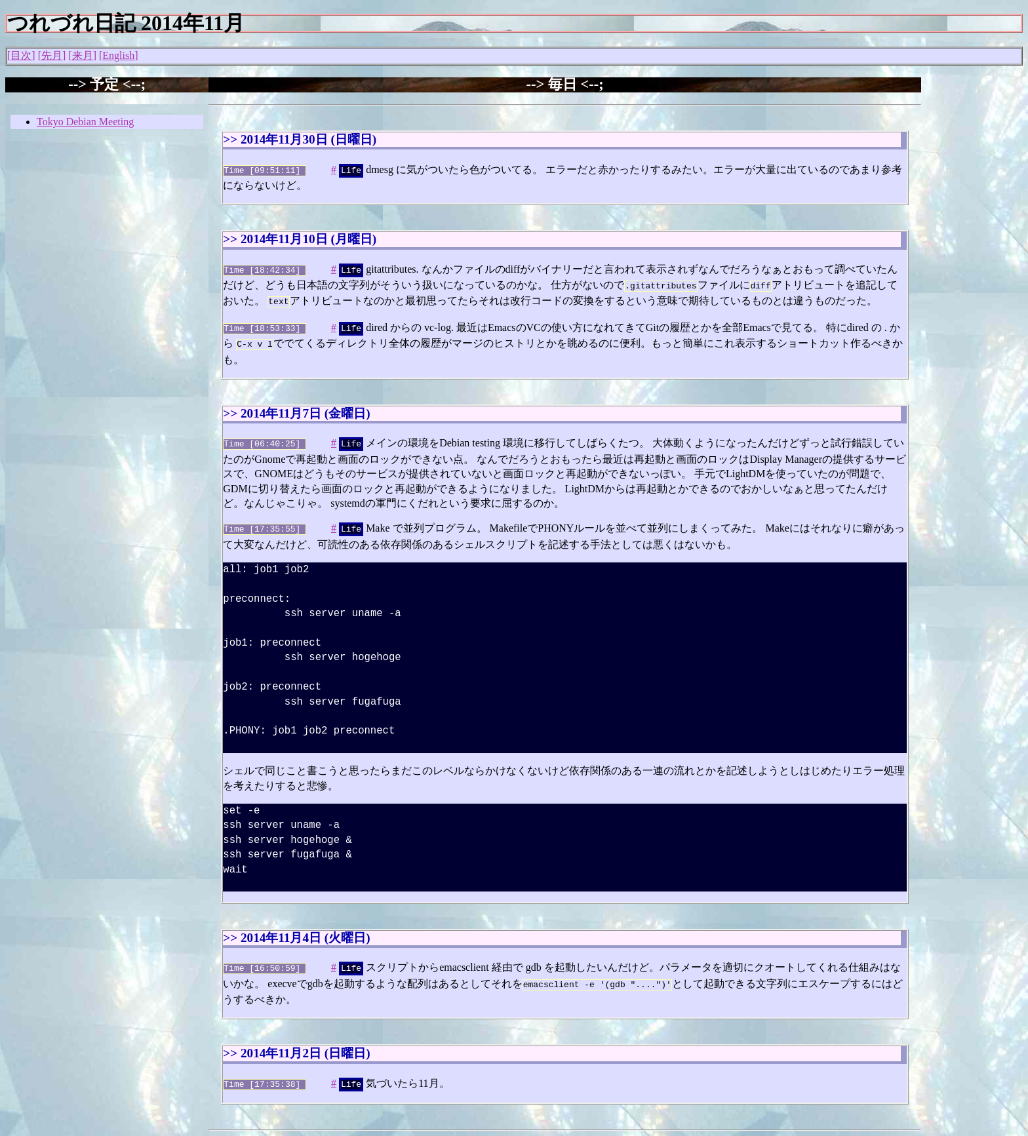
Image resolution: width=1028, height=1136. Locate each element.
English (118, 55)
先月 (51, 55)
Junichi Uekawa (242, 1128)
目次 (20, 55)
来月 (82, 55)
